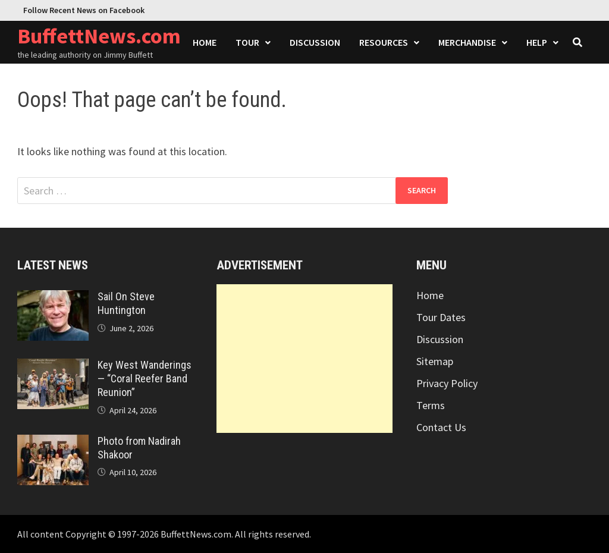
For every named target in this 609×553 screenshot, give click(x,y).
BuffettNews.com (99, 36)
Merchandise (467, 42)
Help (536, 42)
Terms (430, 405)
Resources (383, 42)
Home (204, 42)
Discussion (315, 42)
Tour (247, 42)
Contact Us (441, 427)
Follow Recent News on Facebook (84, 10)
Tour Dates (441, 317)
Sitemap (434, 361)
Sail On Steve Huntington (126, 303)
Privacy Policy (447, 383)
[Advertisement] (304, 358)
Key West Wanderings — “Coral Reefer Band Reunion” (145, 378)
